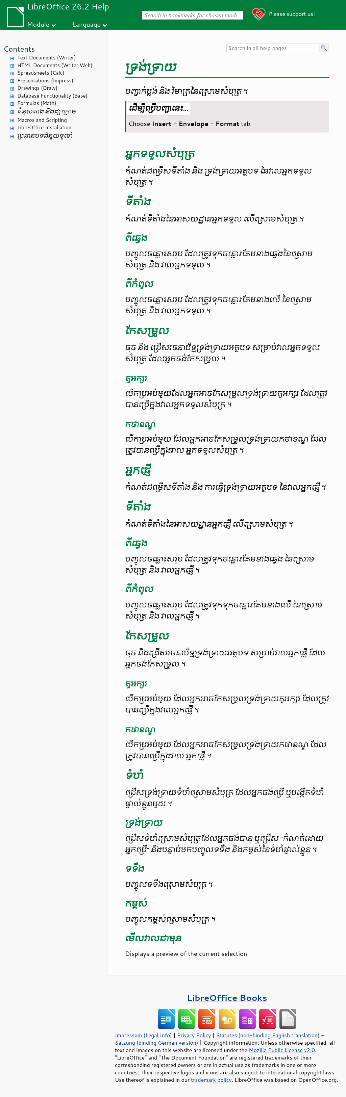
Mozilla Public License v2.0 (282, 1050)
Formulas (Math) (36, 103)
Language (86, 24)
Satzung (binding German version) (156, 1042)
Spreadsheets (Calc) (40, 72)
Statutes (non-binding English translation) (267, 1035)
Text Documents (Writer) (46, 57)
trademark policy (211, 1079)
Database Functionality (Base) (52, 95)
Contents (19, 49)
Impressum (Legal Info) (143, 1035)
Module (38, 24)
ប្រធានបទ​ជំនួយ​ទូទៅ (45, 135)
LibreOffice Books (227, 997)
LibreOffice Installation (44, 127)
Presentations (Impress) (45, 80)
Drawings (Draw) (37, 88)
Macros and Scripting (42, 120)
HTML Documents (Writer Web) (55, 65)
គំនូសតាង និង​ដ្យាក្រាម (46, 111)
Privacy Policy (194, 1035)
